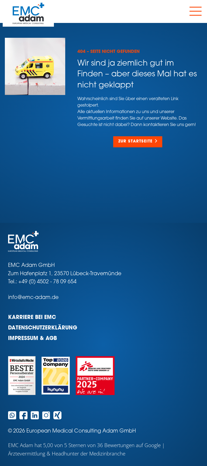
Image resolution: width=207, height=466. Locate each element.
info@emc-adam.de (33, 297)
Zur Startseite (135, 142)
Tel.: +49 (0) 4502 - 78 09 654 (42, 282)
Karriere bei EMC (32, 317)
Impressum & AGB (32, 338)
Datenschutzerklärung (42, 328)
